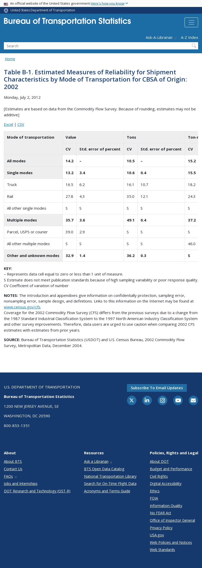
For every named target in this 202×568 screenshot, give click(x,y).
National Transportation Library (110, 476)
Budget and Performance (171, 468)
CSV (20, 124)
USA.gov (157, 534)
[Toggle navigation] (191, 22)
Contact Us (13, 468)
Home (10, 58)
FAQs (10, 476)
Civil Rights (159, 476)
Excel (8, 124)
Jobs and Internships (21, 483)
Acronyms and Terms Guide (107, 491)
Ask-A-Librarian (161, 37)
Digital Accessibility (165, 483)
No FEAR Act (160, 512)
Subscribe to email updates (157, 387)
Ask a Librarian (98, 461)
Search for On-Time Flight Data (110, 483)
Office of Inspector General (172, 520)
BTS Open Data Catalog (104, 468)
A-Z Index (189, 37)
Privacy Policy (161, 527)
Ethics (155, 491)
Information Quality (166, 505)
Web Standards (162, 549)
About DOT (159, 461)
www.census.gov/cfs (22, 306)
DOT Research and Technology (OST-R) (37, 491)
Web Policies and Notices (171, 542)
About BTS (13, 461)
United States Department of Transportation (43, 10)
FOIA (154, 498)
